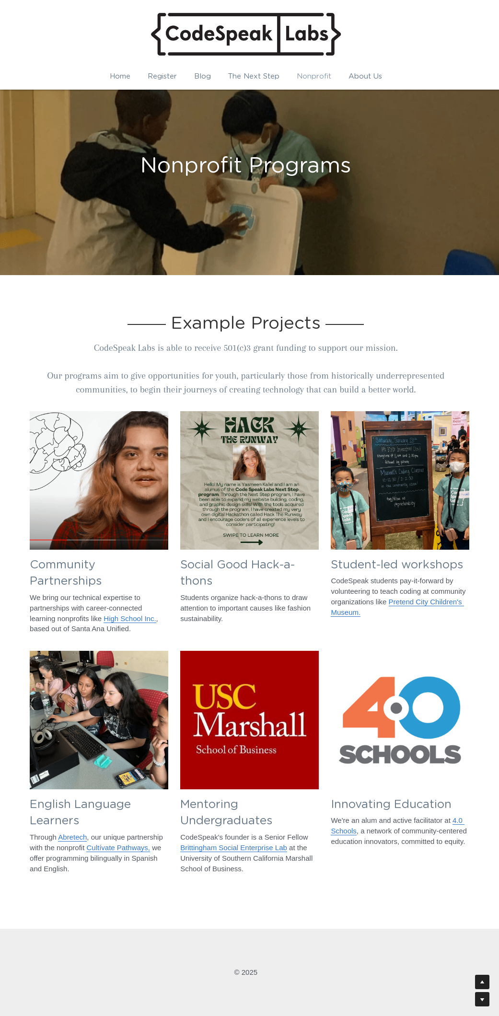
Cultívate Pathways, (118, 847)
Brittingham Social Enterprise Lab (233, 847)
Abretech (72, 837)
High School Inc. (130, 618)
